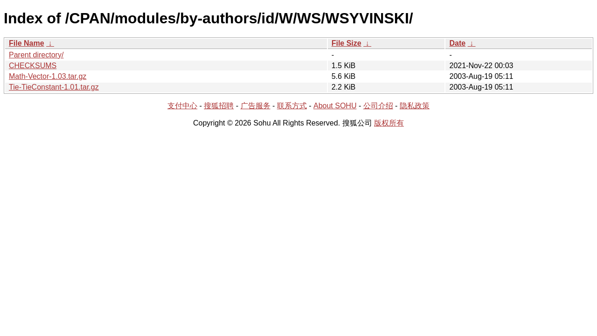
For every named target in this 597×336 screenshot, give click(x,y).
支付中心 (182, 106)
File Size (346, 43)
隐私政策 (415, 106)
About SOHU (334, 106)
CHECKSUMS (32, 66)
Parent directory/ (36, 55)
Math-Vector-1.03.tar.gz (47, 76)
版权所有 (389, 123)
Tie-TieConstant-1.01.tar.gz (54, 87)
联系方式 (292, 106)
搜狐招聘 (219, 106)
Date (457, 43)
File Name (26, 43)
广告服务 (256, 106)
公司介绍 (378, 106)
